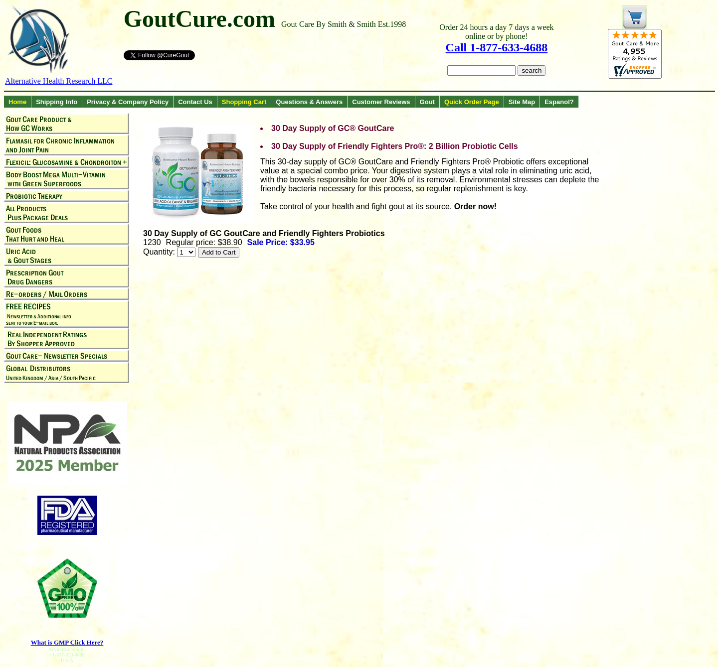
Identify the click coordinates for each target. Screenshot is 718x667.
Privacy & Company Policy (128, 102)
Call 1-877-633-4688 (497, 47)
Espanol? (559, 102)
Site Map (522, 102)
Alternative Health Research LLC (58, 81)
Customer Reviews (381, 102)
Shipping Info (56, 102)
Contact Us (195, 102)
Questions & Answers (309, 102)
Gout (427, 102)
